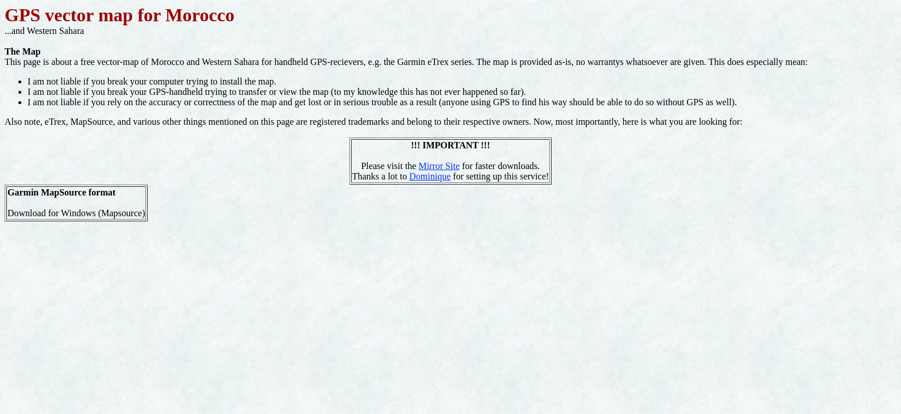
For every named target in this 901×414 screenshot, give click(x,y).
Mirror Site (439, 166)
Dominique (429, 176)
